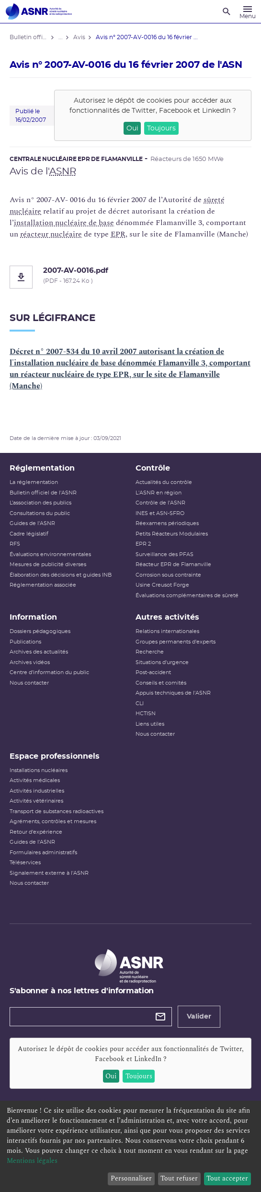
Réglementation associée (43, 585)
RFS (15, 544)
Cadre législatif (29, 534)
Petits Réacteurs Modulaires (172, 534)
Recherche (150, 652)
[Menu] (247, 11)
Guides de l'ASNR (32, 523)
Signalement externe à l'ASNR (49, 873)
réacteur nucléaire (51, 234)
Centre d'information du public (49, 672)
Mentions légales (32, 1161)
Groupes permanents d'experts (176, 641)
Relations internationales (167, 631)
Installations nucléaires (39, 770)
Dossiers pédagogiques (40, 631)
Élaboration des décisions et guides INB (61, 575)
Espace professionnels (55, 756)
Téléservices (25, 862)
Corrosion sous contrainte (168, 575)
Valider (199, 1016)
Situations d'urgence (162, 662)
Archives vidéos (30, 662)
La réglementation (34, 482)
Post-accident (153, 672)
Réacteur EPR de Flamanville (173, 564)
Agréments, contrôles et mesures (53, 821)
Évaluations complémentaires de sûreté (187, 595)
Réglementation (42, 468)
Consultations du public (40, 513)
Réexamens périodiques (167, 523)
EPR (118, 234)
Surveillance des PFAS (164, 554)
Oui (132, 128)
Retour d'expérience (36, 832)
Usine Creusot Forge (162, 585)
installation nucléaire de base (64, 222)
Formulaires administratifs (43, 852)
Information (33, 617)
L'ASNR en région (159, 492)
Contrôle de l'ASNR (160, 502)
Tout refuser (179, 1178)
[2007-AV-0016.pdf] (130, 277)
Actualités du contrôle (164, 482)
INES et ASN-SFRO (160, 513)
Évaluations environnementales (50, 554)
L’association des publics (40, 502)
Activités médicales (35, 780)
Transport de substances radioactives (56, 811)
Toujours (161, 128)
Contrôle (153, 468)
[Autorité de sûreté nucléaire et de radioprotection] (39, 11)
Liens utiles (150, 724)
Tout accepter (227, 1178)
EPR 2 (143, 544)
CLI (140, 703)
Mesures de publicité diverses (48, 564)
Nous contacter (29, 683)
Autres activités (167, 617)
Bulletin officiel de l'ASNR (43, 492)
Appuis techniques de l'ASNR (173, 693)
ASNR (62, 171)
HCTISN (146, 713)
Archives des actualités (39, 652)
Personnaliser (131, 1178)
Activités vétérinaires (36, 801)
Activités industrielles (37, 791)
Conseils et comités (161, 683)
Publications (25, 641)
